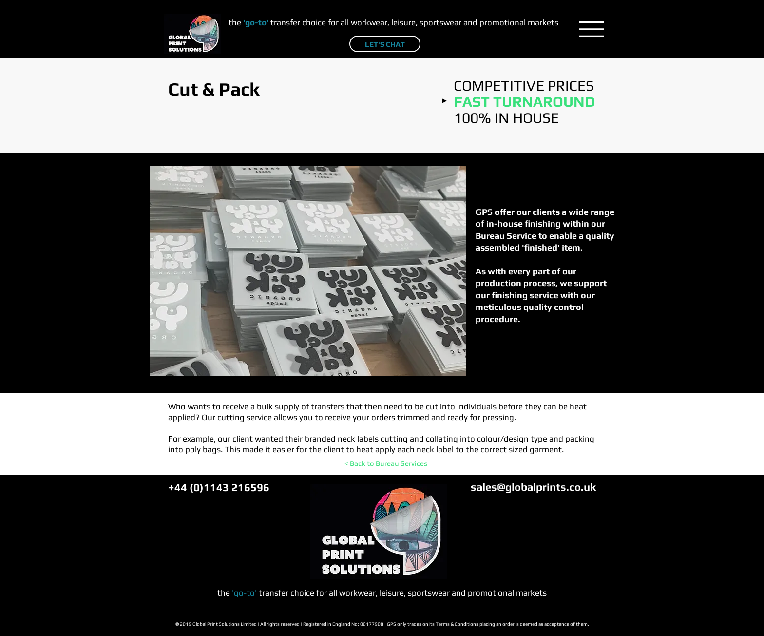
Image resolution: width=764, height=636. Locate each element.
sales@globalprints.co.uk (533, 487)
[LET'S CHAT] (384, 44)
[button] (591, 29)
